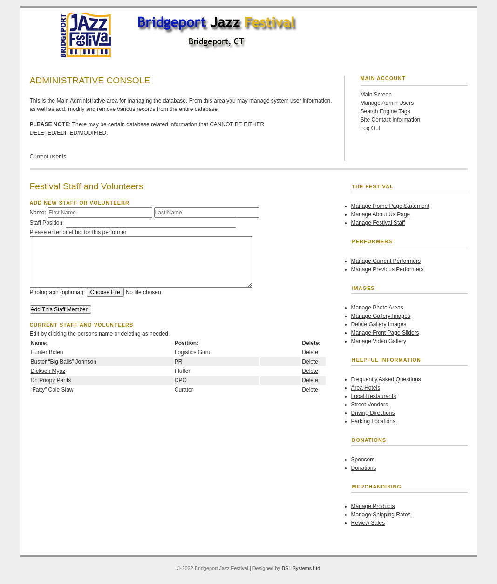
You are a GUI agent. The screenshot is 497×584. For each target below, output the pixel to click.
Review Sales (368, 523)
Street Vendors (369, 404)
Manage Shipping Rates (381, 514)
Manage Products (373, 506)
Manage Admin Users (387, 103)
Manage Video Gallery (379, 341)
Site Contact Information (391, 120)
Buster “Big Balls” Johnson (63, 361)
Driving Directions (373, 413)
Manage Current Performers (386, 261)
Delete (310, 352)
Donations (363, 468)
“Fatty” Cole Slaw (52, 389)
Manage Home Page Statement (390, 206)
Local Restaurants (373, 396)
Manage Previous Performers (387, 269)
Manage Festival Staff (378, 223)
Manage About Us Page (380, 214)
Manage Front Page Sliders (385, 333)
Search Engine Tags (385, 111)
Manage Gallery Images (380, 316)
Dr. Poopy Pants (51, 380)
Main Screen (376, 94)
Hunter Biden (47, 352)
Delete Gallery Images (379, 324)
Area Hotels (366, 388)
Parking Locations (373, 421)
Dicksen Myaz (48, 371)
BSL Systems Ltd (301, 568)
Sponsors (363, 459)
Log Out (371, 128)
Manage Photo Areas (377, 307)
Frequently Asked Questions (386, 379)
